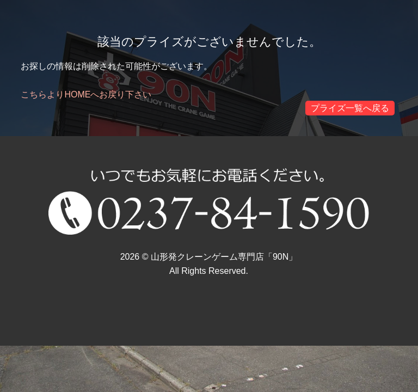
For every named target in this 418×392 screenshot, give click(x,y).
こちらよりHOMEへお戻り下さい (86, 94)
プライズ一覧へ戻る (350, 108)
